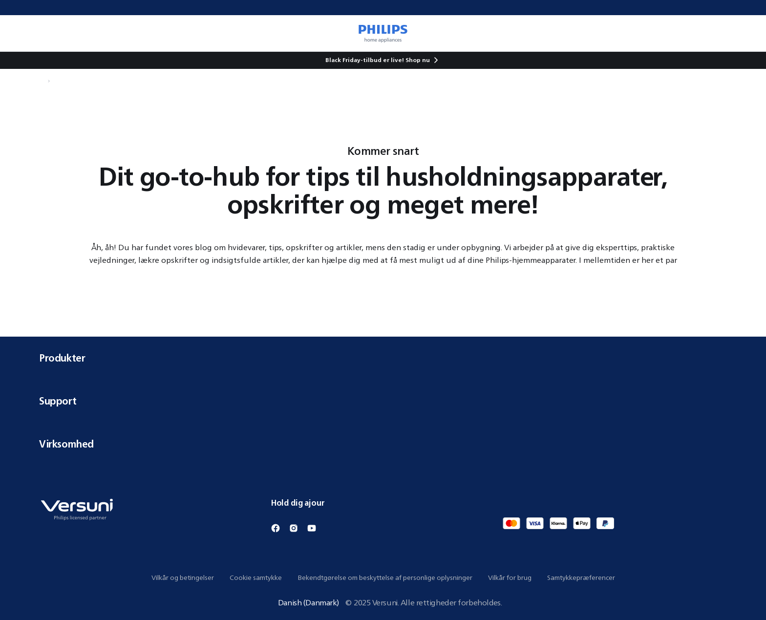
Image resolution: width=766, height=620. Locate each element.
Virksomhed (383, 443)
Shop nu (417, 60)
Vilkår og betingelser (182, 577)
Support (383, 400)
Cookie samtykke (256, 577)
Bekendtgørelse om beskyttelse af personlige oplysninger (385, 577)
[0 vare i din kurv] (744, 33)
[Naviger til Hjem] (42, 81)
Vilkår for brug (510, 577)
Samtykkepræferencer (581, 577)
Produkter (383, 357)
